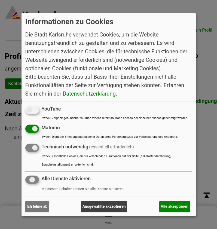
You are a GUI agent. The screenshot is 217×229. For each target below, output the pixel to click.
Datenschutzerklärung (89, 93)
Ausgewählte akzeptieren (104, 206)
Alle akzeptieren (174, 206)
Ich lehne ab (37, 206)
